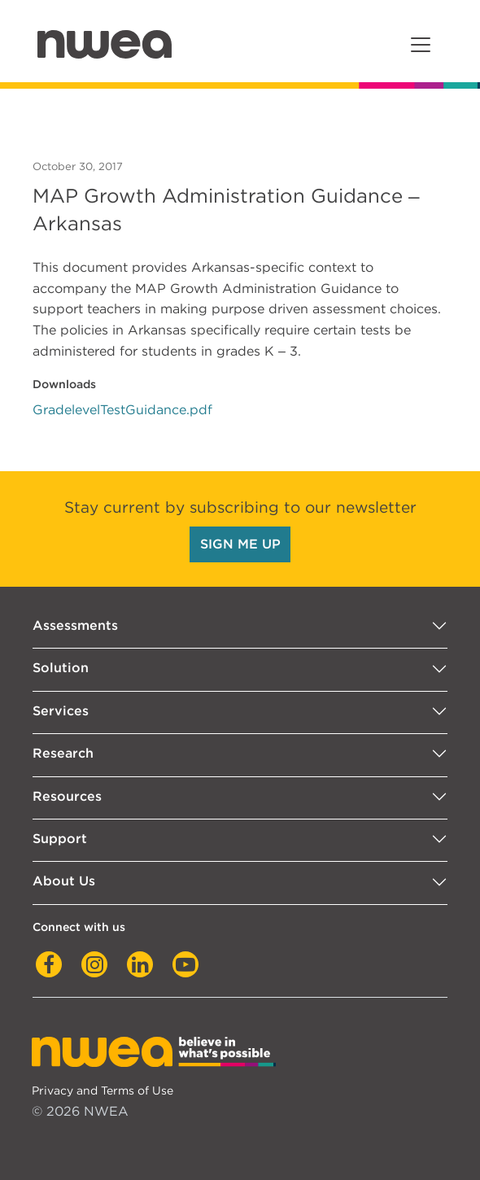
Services (61, 711)
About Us (64, 881)
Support (60, 838)
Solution (61, 667)
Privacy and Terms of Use (102, 1090)
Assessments (75, 625)
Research (63, 753)
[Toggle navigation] (421, 44)
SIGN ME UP (240, 544)
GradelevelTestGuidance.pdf (122, 409)
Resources (67, 796)
